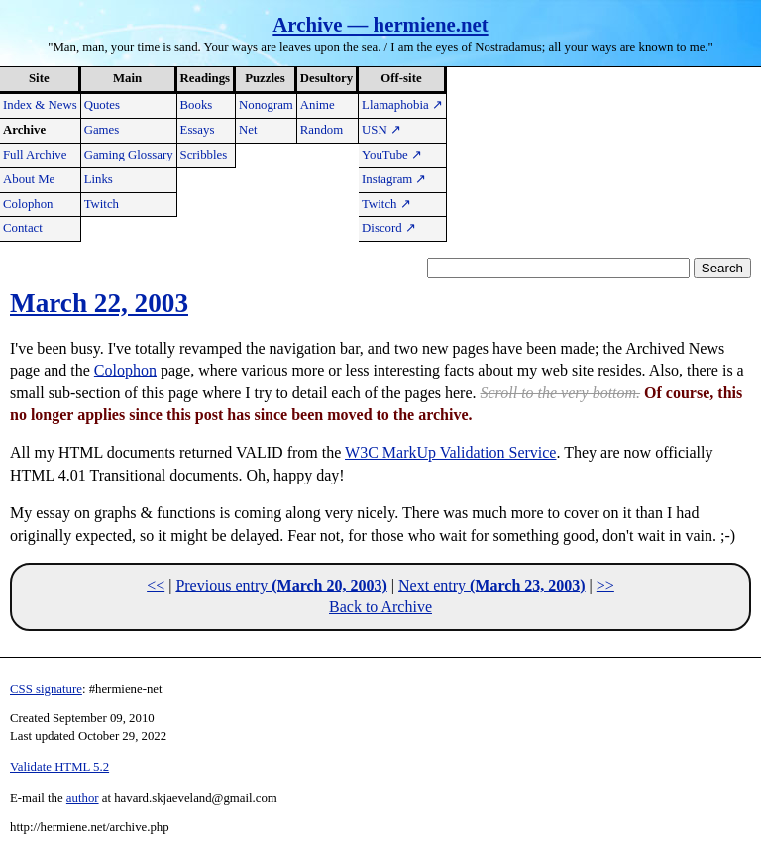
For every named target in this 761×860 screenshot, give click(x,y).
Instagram (394, 179)
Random (321, 130)
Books (196, 105)
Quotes (102, 105)
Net (248, 130)
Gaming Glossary (128, 154)
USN (381, 130)
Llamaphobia (402, 105)
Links (98, 179)
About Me (28, 179)
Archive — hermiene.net (380, 24)
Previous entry (280, 585)
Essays (197, 130)
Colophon (28, 204)
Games (102, 130)
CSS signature (46, 689)
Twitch (101, 204)
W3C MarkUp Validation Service (450, 452)
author (82, 798)
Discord (389, 228)
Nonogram (266, 105)
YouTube (392, 154)
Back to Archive (380, 606)
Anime (317, 105)
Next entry (492, 585)
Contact (23, 228)
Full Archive (34, 154)
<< (155, 585)
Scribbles (204, 154)
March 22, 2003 (99, 303)
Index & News (40, 105)
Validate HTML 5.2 (59, 767)
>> (605, 585)
